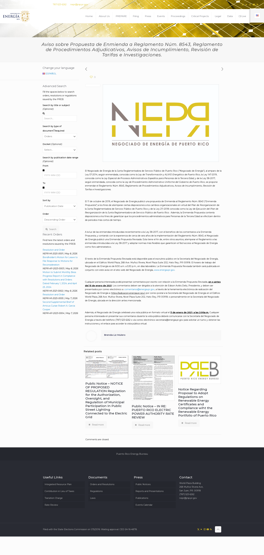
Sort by (46, 200)
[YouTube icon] (246, 4)
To (44, 183)
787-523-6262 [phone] (59, 4)
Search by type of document (53, 128)
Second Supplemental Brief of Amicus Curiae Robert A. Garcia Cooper (59, 306)
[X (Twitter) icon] (242, 4)
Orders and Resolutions (102, 484)
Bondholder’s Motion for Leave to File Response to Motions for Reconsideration (60, 261)
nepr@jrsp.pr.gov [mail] (79, 4)
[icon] (254, 4)
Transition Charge (54, 498)
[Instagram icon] (250, 4)
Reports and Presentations (150, 491)
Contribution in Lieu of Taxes (59, 491)
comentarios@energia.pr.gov (139, 289)
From (45, 165)
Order (46, 214)
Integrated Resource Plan (58, 484)
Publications (142, 498)
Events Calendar (144, 505)
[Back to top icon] (218, 529)
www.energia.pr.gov (164, 270)
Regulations (96, 491)
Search (51, 229)
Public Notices (143, 484)
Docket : (52, 144)
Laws (92, 498)
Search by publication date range (60, 159)
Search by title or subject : (56, 107)
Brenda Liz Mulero (114, 334)
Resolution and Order (54, 250)
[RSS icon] (257, 4)
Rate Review (51, 505)
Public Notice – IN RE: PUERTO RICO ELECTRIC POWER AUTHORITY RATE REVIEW (153, 411)
